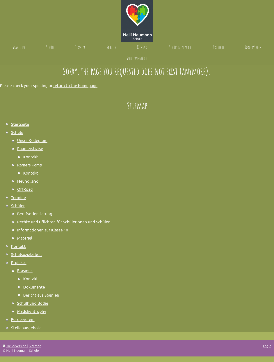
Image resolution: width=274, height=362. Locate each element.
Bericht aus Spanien (41, 295)
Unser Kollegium (32, 140)
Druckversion (15, 346)
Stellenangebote (26, 327)
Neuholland (27, 181)
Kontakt (30, 156)
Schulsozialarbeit (26, 254)
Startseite (20, 124)
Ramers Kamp (29, 164)
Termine (18, 197)
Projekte (18, 262)
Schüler (18, 205)
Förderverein (23, 319)
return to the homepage (75, 85)
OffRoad (25, 189)
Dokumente (34, 286)
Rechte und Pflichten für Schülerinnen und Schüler (63, 221)
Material (24, 238)
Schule (17, 132)
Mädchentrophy (31, 311)
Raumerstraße (30, 148)
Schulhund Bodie (32, 303)
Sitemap (35, 346)
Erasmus (25, 270)
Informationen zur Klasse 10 (42, 229)
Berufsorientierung (34, 213)
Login (267, 346)
